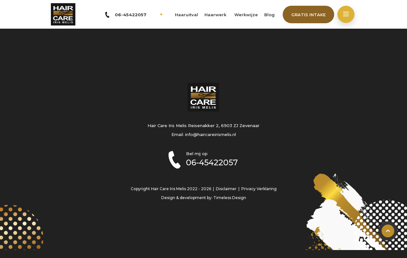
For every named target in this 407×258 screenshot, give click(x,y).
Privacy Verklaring (259, 188)
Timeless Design (229, 197)
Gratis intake (308, 14)
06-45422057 (130, 14)
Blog (269, 14)
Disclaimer (226, 188)
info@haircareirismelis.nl (210, 134)
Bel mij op (218, 159)
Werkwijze (246, 14)
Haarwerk (215, 14)
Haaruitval (186, 14)
